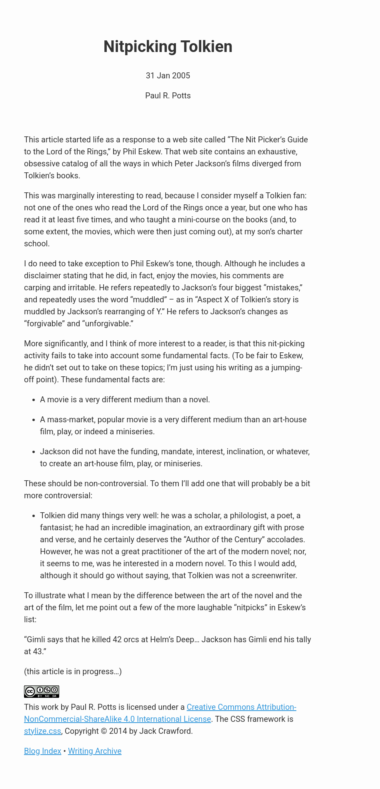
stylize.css (42, 731)
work (49, 707)
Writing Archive (95, 751)
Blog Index (42, 751)
